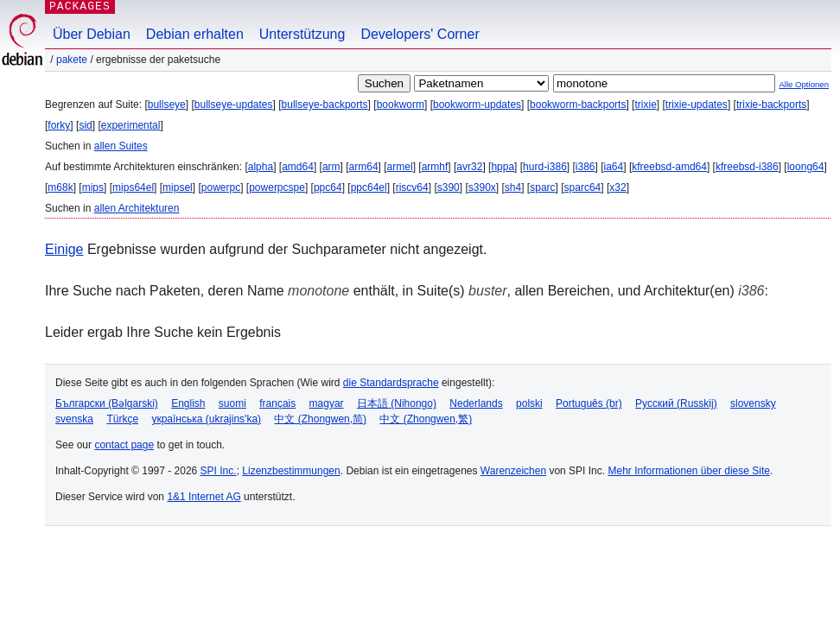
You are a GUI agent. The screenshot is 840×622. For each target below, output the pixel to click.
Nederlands (475, 403)
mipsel (177, 187)
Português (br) (589, 403)
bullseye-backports (325, 104)
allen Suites (121, 146)
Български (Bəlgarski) (106, 403)
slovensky (753, 403)
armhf (435, 167)
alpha (260, 167)
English (188, 403)
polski (529, 403)
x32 (617, 187)
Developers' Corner (419, 34)
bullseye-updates (233, 104)
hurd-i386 (545, 167)
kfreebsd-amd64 (669, 167)
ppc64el (369, 187)
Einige (64, 249)
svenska (74, 419)
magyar (326, 403)
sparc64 (582, 187)
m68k (60, 187)
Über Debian (91, 34)
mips (93, 187)
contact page (124, 445)
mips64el (133, 187)
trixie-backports (771, 104)
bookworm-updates (477, 104)
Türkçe (122, 419)
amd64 (298, 167)
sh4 (513, 187)
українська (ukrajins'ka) (206, 419)
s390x (482, 187)
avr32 (469, 167)
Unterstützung (302, 34)
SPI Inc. (218, 471)
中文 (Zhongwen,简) (320, 419)
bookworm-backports (578, 104)
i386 (585, 167)
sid (85, 125)
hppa (502, 167)
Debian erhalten (195, 34)
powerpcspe (277, 187)
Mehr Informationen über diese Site (688, 471)
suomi (232, 403)
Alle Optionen (804, 84)
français (277, 403)
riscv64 (412, 187)
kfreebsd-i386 (747, 167)
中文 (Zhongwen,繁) (425, 419)
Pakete (71, 60)
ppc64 (328, 187)
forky (59, 125)
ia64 (614, 167)
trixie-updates (696, 104)
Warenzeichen (513, 471)
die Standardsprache (391, 383)
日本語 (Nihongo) (396, 403)
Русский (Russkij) (676, 403)
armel (400, 167)
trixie (645, 104)
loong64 (805, 167)
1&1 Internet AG (203, 497)
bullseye (167, 104)
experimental (131, 125)
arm (331, 167)
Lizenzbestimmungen (291, 471)
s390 (448, 187)
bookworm (400, 104)
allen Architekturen (137, 208)
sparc (542, 187)
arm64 (364, 167)
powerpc (220, 187)
